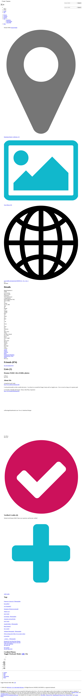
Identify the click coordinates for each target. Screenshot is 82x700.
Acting (5, 349)
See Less (6, 358)
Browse (5, 15)
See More (6, 436)
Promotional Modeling (9, 354)
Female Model (14, 27)
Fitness (5, 351)
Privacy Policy (69, 695)
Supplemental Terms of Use (59, 695)
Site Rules (43, 695)
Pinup (5, 353)
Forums (5, 17)
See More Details (8, 334)
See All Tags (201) (8, 649)
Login (4, 11)
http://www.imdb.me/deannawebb (11, 384)
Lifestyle (6, 352)
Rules (4, 677)
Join (4, 12)
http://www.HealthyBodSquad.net (11, 391)
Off (23, 654)
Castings (5, 16)
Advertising (6, 676)
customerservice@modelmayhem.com (9, 695)
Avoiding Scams (4, 693)
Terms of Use (49, 695)
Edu (4, 18)
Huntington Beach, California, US (12, 137)
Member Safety (75, 692)
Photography (9, 21)
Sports (5, 357)
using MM (8, 22)
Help (4, 24)
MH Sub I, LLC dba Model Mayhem (15, 687)
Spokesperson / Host (8, 356)
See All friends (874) (9, 365)
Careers (5, 672)
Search (79, 3)
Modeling (8, 20)
